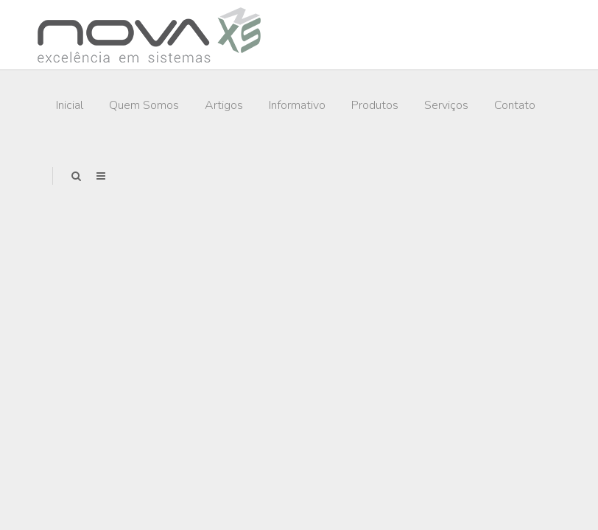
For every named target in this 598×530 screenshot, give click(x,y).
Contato (514, 105)
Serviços (446, 105)
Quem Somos (144, 105)
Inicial (69, 105)
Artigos (224, 105)
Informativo (297, 105)
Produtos (374, 105)
